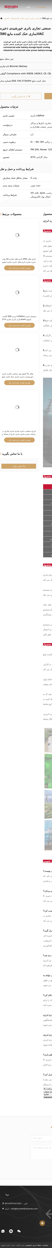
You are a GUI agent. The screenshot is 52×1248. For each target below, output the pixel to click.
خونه (5, 18)
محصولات (41, 7)
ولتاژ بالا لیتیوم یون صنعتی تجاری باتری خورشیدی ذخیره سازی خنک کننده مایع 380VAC (17, 376)
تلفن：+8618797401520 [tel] (15, 1203)
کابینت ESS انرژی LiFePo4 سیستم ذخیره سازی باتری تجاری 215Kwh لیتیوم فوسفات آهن (19, 319)
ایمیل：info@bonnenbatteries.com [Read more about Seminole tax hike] (20, 1208)
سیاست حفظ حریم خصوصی (36, 1245)
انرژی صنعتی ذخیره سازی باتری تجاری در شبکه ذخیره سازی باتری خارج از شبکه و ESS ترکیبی (19, 434)
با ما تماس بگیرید (20, 96)
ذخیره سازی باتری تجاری (30, 18)
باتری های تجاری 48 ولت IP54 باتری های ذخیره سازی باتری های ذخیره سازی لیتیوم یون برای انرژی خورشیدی (19, 262)
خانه (28, 7)
